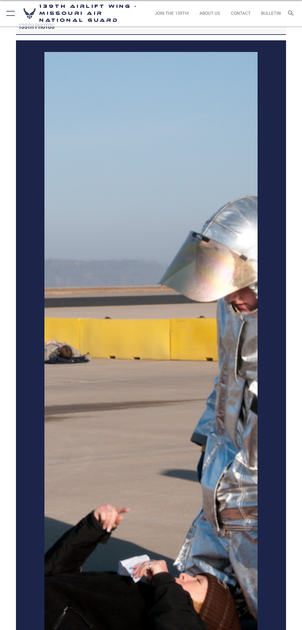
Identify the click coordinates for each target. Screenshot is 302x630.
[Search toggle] (292, 13)
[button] (9, 13)
